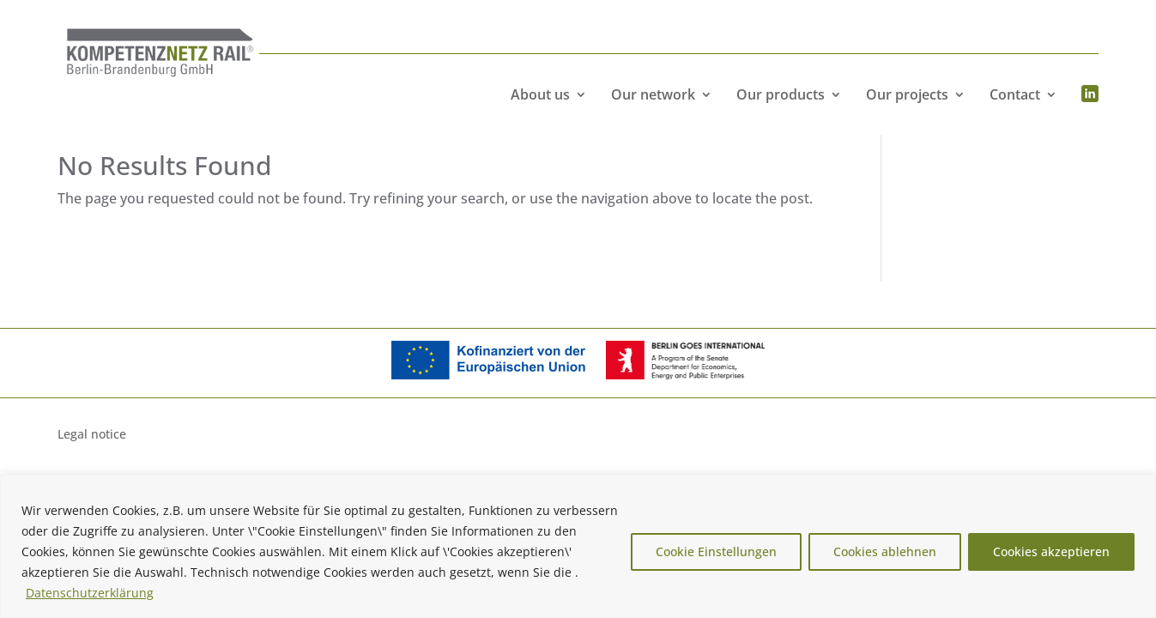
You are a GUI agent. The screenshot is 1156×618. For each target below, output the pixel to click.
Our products (780, 94)
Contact (1015, 94)
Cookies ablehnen (884, 551)
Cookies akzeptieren (1051, 551)
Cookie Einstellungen (716, 551)
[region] (578, 546)
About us (540, 94)
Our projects (907, 94)
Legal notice (91, 435)
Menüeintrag (1090, 94)
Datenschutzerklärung (90, 593)
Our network (653, 94)
